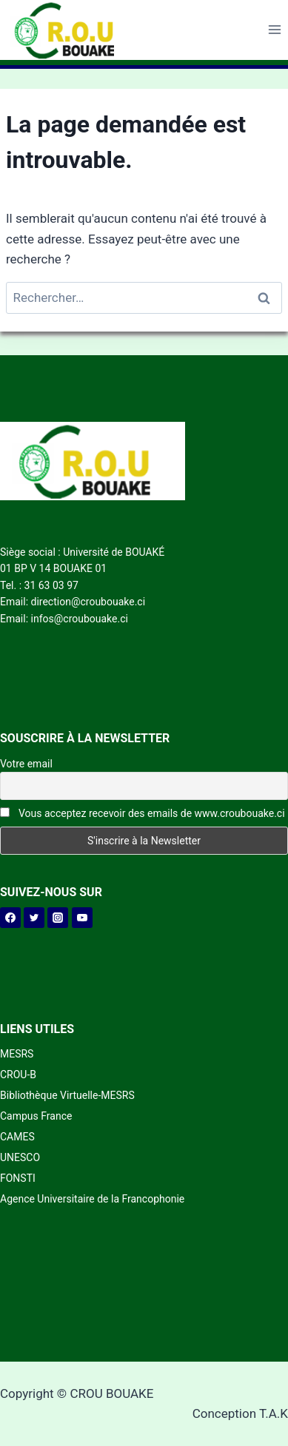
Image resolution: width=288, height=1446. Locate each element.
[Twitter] (34, 917)
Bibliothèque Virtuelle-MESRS (67, 1095)
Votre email (26, 764)
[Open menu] (274, 30)
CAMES (17, 1137)
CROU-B (18, 1074)
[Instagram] (57, 917)
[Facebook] (10, 917)
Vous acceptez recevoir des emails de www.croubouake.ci (142, 813)
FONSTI (18, 1178)
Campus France (36, 1116)
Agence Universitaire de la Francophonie (92, 1199)
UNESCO (20, 1157)
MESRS (16, 1054)
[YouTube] (82, 917)
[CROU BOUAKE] (70, 30)
